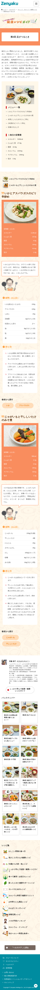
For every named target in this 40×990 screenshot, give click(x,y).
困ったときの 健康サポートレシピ (19, 883)
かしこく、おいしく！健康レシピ (27, 9)
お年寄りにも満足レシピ (15, 902)
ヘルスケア (12, 9)
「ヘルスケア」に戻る (17, 947)
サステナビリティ (10, 961)
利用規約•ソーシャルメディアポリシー (17, 979)
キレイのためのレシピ (14, 889)
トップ (3, 9)
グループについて (10, 958)
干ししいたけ (11, 644)
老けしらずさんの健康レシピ (17, 857)
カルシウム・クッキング (15, 927)
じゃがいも (10, 637)
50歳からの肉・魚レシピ (15, 864)
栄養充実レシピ (11, 914)
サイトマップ (8, 982)
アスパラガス (24, 405)
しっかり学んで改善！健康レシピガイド (18, 690)
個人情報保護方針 (9, 976)
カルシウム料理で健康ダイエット (18, 895)
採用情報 (7, 968)
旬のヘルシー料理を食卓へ (16, 933)
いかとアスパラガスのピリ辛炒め (19, 179)
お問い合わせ (8, 972)
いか (8, 405)
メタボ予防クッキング (14, 921)
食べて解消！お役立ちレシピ (17, 876)
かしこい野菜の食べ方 (14, 851)
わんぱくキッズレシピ (14, 908)
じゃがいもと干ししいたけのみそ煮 (19, 185)
